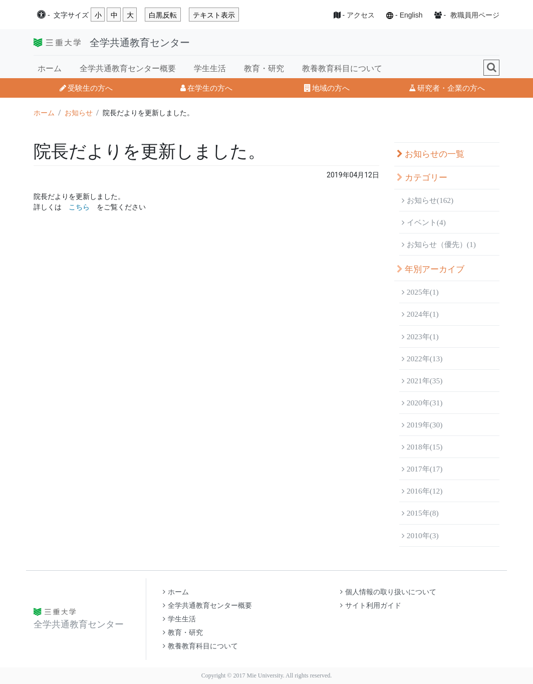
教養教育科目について (342, 68)
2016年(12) (422, 491)
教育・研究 (264, 68)
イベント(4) (424, 222)
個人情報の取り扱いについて (388, 592)
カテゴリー (422, 177)
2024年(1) (420, 314)
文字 (71, 15)
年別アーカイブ (430, 269)
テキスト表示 (214, 15)
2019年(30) (422, 424)
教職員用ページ (474, 15)
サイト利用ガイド (370, 605)
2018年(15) (422, 446)
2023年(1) (420, 336)
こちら (79, 207)
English (411, 15)
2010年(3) (420, 535)
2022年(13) (422, 358)
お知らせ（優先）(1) (439, 244)
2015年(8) (420, 513)
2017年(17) (422, 469)
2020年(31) (422, 402)
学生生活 (210, 68)
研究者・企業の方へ (447, 88)
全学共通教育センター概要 (128, 68)
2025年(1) (420, 292)
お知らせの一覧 (430, 154)
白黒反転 (163, 15)
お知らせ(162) (427, 200)
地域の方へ (327, 88)
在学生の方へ (206, 88)
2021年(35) (422, 380)
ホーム (50, 68)
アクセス (361, 15)
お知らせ (79, 113)
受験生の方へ (86, 88)
